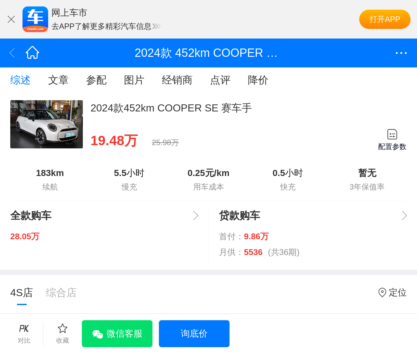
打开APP (384, 19)
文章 (58, 80)
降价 (258, 80)
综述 (20, 80)
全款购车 (30, 215)
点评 (220, 80)
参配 (96, 80)
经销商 (177, 80)
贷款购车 (239, 215)
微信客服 (125, 334)
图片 (134, 80)
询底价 (194, 334)
